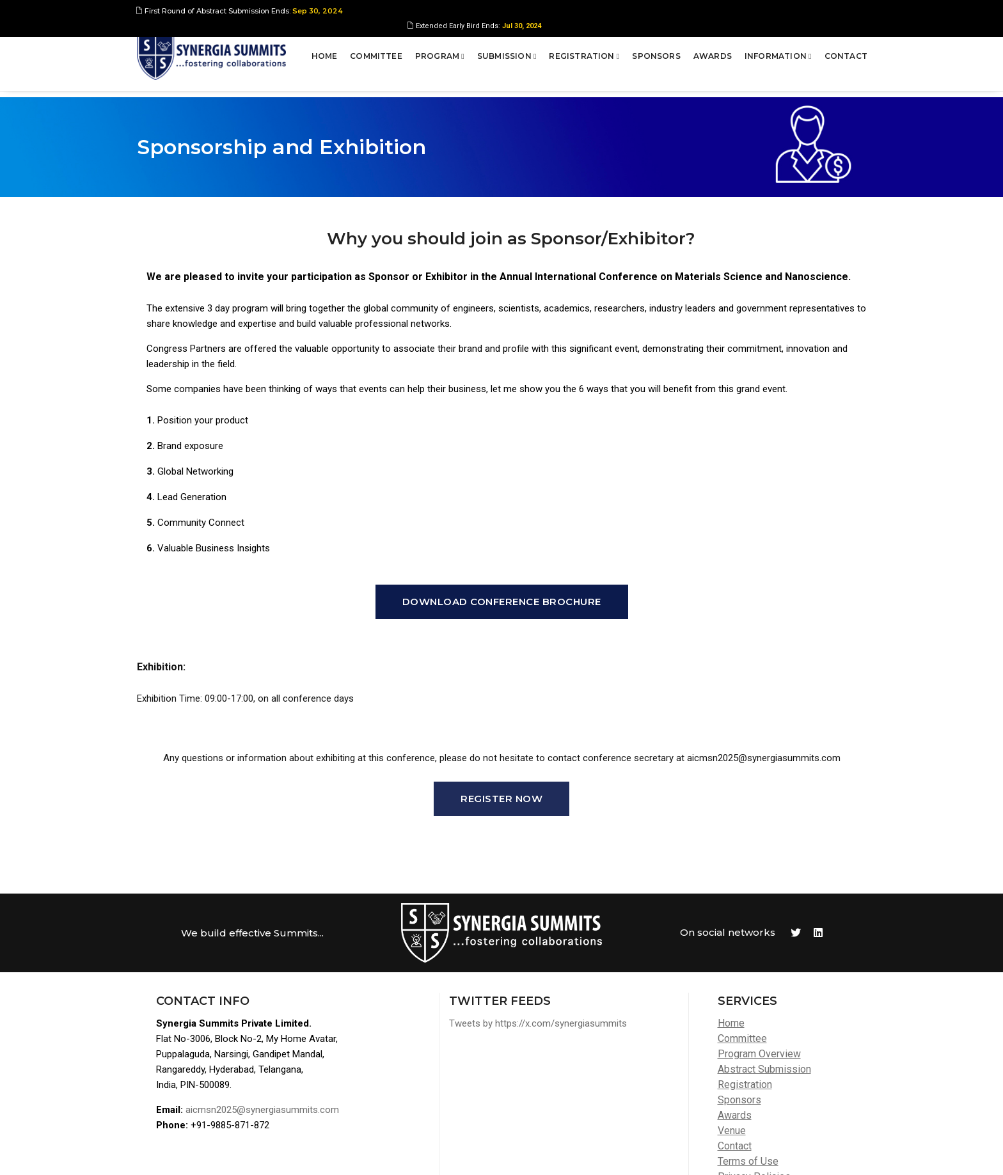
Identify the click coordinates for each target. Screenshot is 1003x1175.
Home (323, 54)
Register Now (501, 701)
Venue (732, 1033)
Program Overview (759, 956)
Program (438, 54)
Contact (844, 54)
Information (776, 54)
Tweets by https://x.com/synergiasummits (538, 926)
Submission (505, 54)
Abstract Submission (764, 972)
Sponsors (655, 54)
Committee (375, 54)
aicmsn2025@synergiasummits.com (262, 1012)
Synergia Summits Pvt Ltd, (217, 1152)
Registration (583, 54)
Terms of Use (748, 1064)
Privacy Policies (754, 1079)
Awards (711, 54)
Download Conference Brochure (501, 504)
